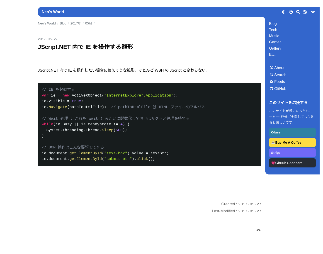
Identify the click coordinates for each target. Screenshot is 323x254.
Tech (273, 30)
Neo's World (53, 12)
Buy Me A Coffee (288, 142)
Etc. (272, 54)
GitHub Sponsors (289, 163)
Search (280, 75)
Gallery (275, 48)
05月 (88, 23)
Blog (273, 24)
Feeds (279, 82)
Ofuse (275, 132)
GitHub (280, 89)
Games (275, 42)
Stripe (275, 153)
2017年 (75, 23)
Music (274, 36)
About (279, 68)
